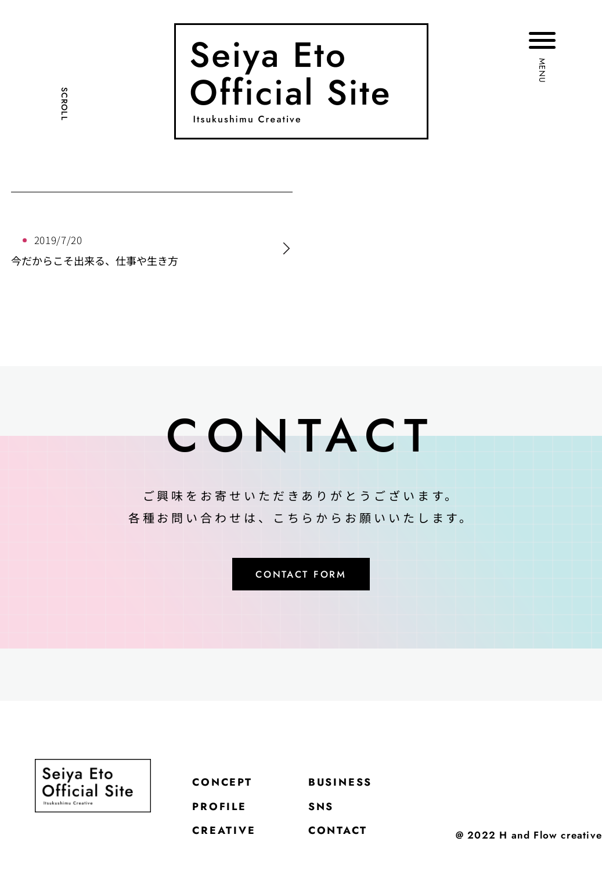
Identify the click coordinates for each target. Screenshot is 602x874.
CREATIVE (231, 848)
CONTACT (360, 848)
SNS (339, 818)
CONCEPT (230, 789)
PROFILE (226, 818)
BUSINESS (364, 789)
